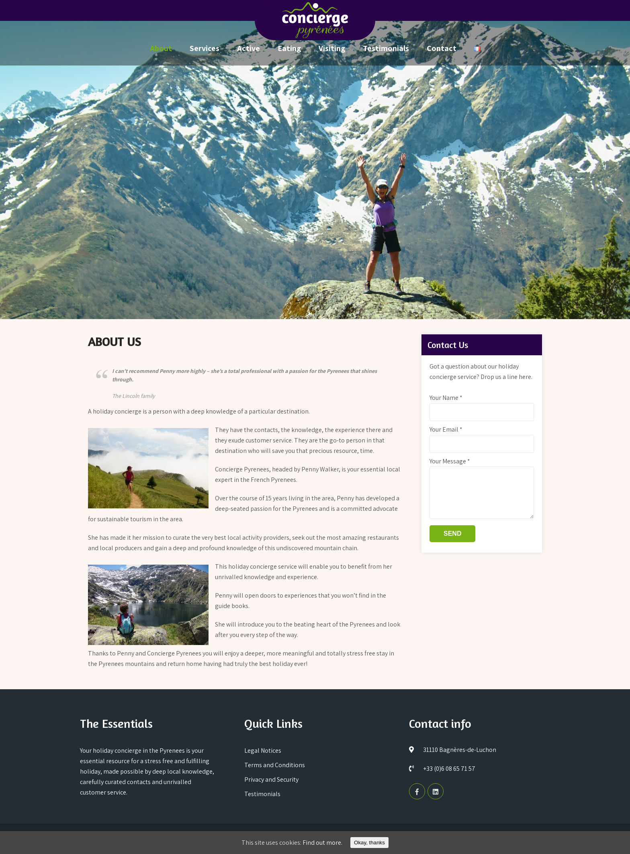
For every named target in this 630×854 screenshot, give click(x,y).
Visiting (332, 48)
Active (248, 48)
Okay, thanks (369, 843)
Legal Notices (262, 750)
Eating (289, 48)
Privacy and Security (271, 779)
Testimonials (386, 48)
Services (204, 48)
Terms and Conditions (274, 765)
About (161, 48)
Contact (441, 48)
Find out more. (322, 842)
